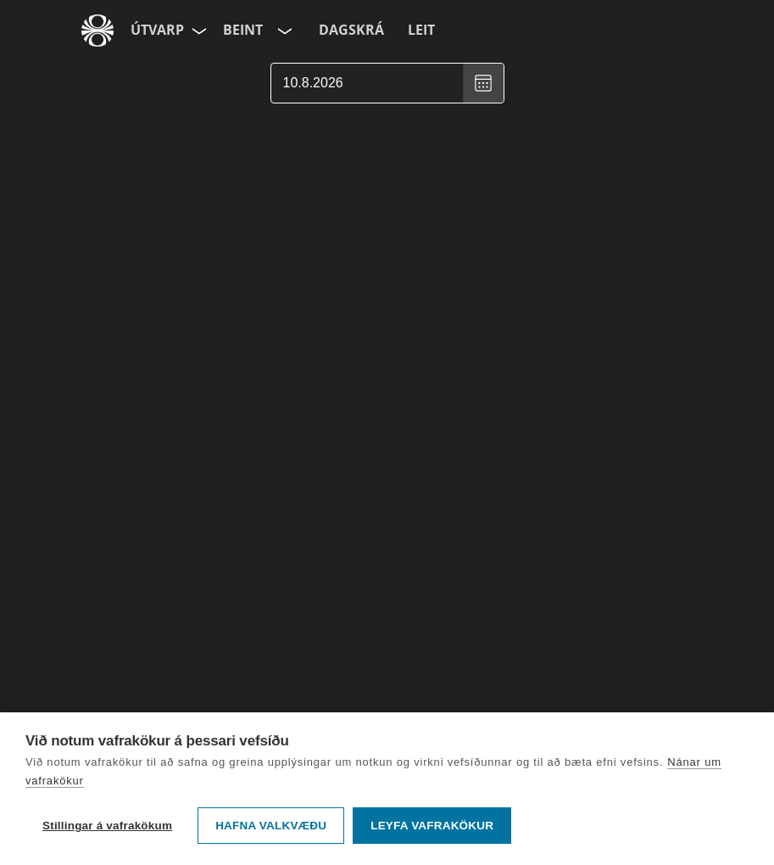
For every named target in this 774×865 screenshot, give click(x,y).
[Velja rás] (283, 30)
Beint (243, 29)
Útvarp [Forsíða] (157, 29)
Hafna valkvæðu (270, 825)
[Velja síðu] (197, 30)
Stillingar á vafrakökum (107, 825)
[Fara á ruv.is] (97, 30)
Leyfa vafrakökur (431, 825)
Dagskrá (351, 29)
